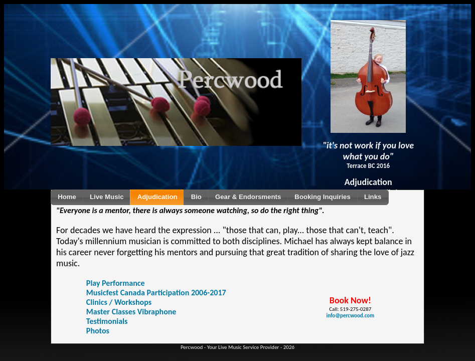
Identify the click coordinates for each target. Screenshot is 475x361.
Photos (97, 330)
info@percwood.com (350, 315)
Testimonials (107, 321)
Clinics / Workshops (118, 302)
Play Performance (115, 283)
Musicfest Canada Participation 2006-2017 (156, 292)
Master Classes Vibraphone (131, 311)
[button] (67, 197)
